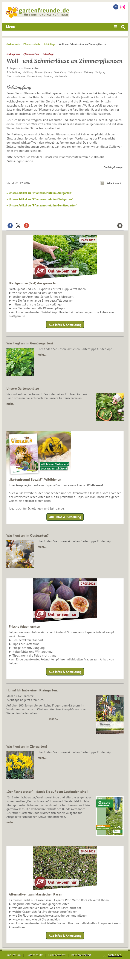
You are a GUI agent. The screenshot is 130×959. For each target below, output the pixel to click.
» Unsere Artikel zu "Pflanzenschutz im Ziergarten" (39, 193)
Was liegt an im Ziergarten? (26, 746)
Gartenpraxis (13, 44)
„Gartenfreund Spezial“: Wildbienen (35, 479)
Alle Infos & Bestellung (65, 517)
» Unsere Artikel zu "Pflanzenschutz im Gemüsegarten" (42, 205)
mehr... (10, 822)
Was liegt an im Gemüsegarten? (29, 343)
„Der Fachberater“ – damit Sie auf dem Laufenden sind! (47, 791)
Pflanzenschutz (31, 44)
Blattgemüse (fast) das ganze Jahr (34, 283)
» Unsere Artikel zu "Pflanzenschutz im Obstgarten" (39, 199)
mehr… (42, 354)
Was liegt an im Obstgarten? (27, 535)
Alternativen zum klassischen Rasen (35, 894)
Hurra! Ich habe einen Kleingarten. (32, 690)
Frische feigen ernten (24, 626)
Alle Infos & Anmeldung (65, 324)
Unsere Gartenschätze (22, 388)
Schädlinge (50, 44)
